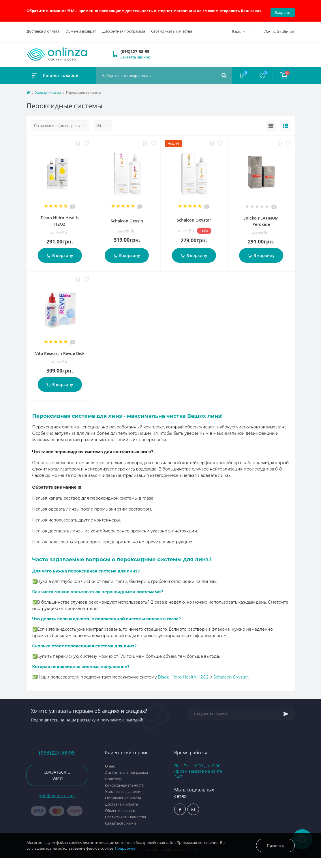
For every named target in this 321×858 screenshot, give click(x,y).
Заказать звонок (135, 53)
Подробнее (125, 848)
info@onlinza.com (57, 792)
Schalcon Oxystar (194, 217)
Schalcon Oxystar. (231, 673)
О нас (110, 762)
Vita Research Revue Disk (60, 350)
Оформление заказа (123, 794)
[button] (138, 48)
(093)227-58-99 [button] (57, 749)
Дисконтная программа (123, 28)
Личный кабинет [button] (279, 28)
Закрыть (282, 9)
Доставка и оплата (43, 28)
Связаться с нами (57, 772)
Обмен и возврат (80, 28)
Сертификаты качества (171, 28)
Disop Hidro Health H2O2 (183, 673)
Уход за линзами (48, 89)
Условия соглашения (123, 788)
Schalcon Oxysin (127, 217)
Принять (275, 845)
